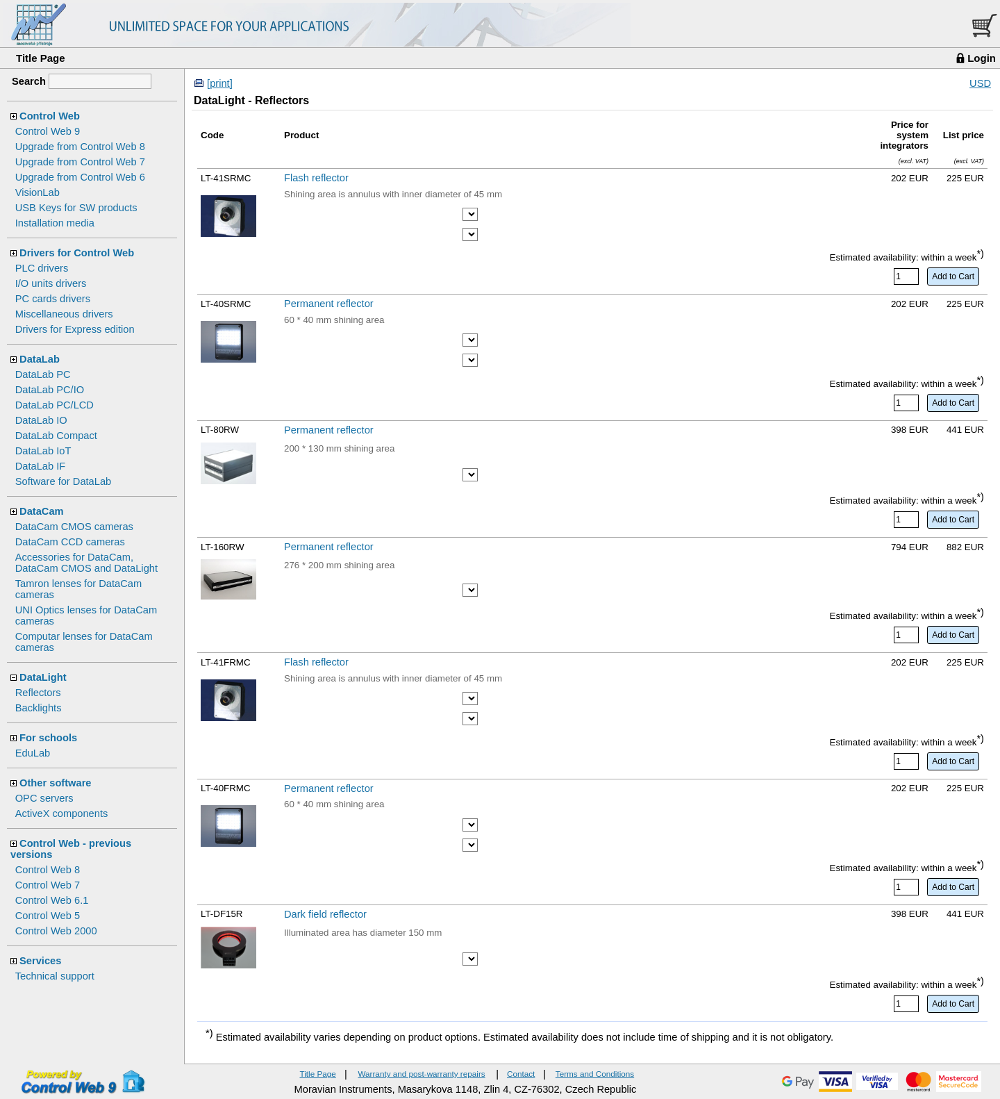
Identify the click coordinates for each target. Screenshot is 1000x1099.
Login (981, 58)
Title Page (40, 58)
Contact (521, 1073)
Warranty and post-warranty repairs (421, 1073)
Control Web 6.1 (52, 900)
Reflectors (38, 692)
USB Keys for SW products (76, 207)
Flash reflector (316, 177)
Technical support (54, 976)
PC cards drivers (52, 298)
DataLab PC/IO (49, 389)
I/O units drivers (51, 283)
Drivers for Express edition (75, 329)
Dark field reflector (325, 914)
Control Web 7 (47, 885)
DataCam (41, 511)
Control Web (49, 116)
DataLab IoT (43, 450)
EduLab (33, 753)
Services (40, 960)
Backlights (38, 707)
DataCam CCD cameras (70, 541)
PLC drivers (42, 268)
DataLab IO (41, 420)
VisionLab (37, 192)
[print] (220, 83)
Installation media (54, 223)
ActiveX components (61, 813)
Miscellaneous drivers (64, 314)
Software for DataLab (63, 481)
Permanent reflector (329, 303)
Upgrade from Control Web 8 (80, 146)
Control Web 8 (47, 869)
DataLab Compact (56, 435)
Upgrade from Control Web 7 (80, 161)
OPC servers (44, 798)
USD (980, 83)
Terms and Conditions (595, 1073)
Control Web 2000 (56, 930)
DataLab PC (43, 374)
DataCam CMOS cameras (74, 526)
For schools (48, 737)
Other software (55, 782)
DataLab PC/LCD (54, 405)
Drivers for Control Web (76, 252)
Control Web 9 (47, 131)
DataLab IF (40, 466)
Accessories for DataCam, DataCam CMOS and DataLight (86, 563)
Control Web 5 (47, 915)
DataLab (39, 359)
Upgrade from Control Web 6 (80, 177)
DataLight (43, 677)
